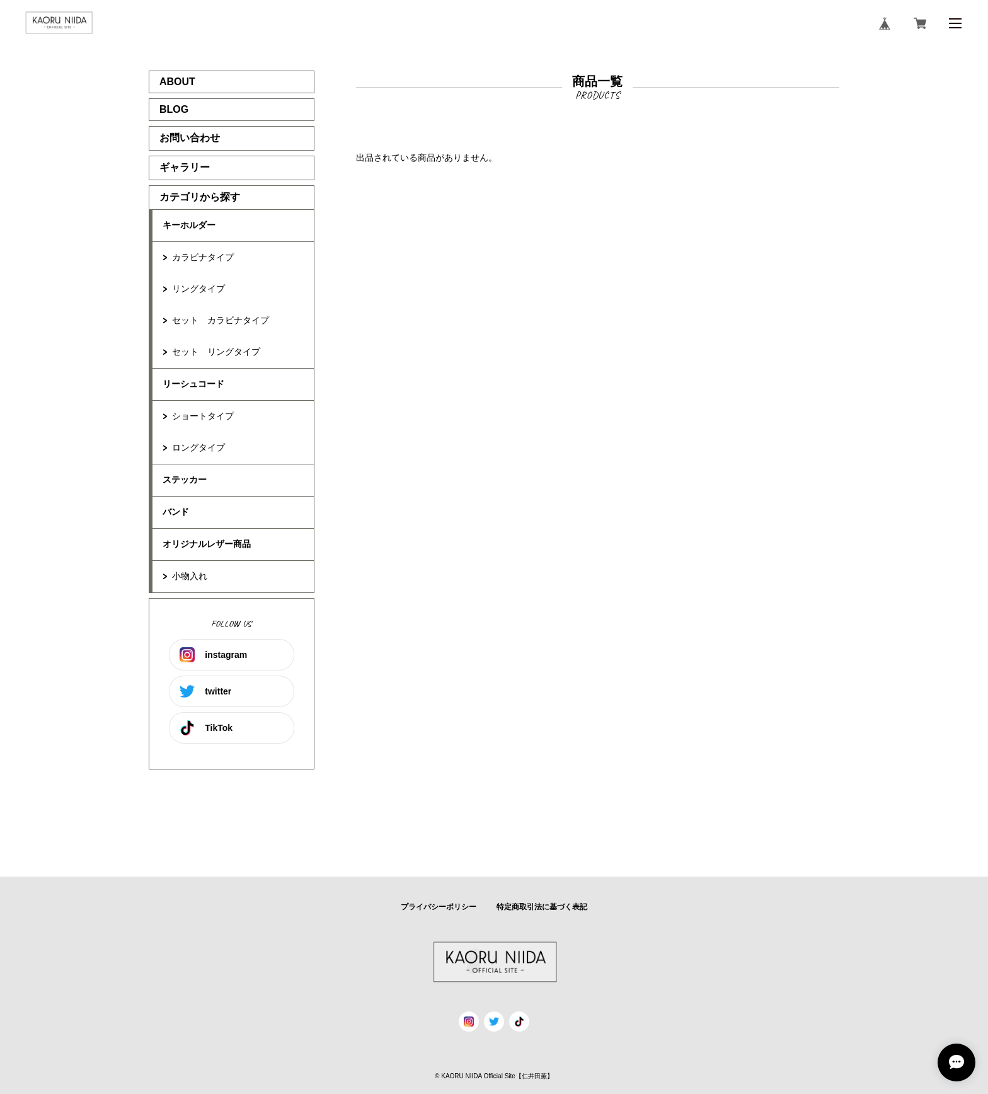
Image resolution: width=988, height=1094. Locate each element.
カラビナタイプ (203, 257)
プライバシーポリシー (438, 906)
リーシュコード (193, 384)
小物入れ (189, 576)
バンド (176, 512)
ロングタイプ (198, 447)
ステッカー (185, 480)
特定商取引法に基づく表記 (542, 906)
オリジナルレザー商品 (207, 544)
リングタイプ (198, 289)
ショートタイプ (203, 416)
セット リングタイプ (216, 352)
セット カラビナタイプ (220, 320)
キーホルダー (189, 225)
